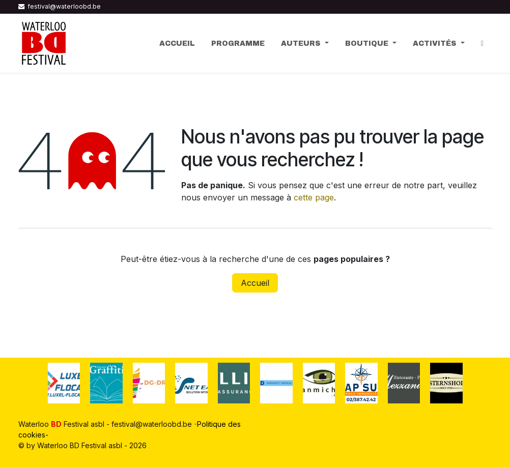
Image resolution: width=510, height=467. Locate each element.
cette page (314, 197)
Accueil (255, 283)
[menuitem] (177, 43)
